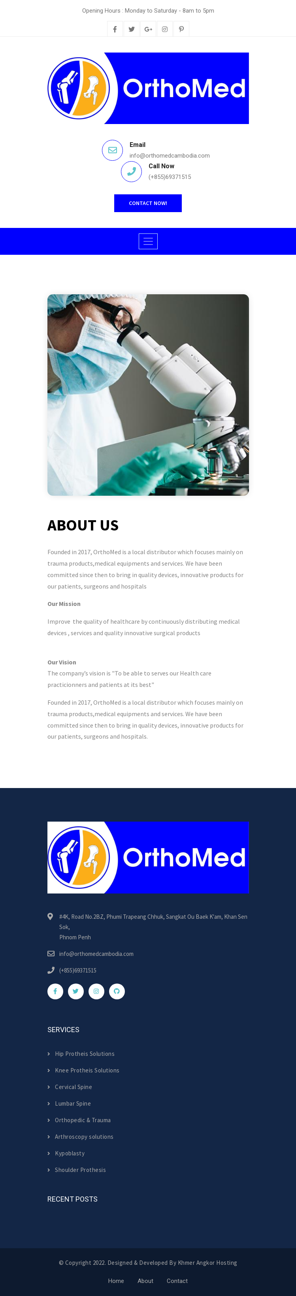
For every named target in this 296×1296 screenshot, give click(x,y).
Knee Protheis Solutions (83, 1070)
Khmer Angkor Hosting (208, 1262)
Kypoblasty (66, 1153)
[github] (117, 991)
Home (116, 1281)
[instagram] (164, 29)
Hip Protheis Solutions (81, 1053)
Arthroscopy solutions (80, 1136)
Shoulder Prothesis (76, 1170)
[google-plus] (148, 29)
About (145, 1281)
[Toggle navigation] (148, 241)
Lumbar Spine (69, 1103)
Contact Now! (148, 203)
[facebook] (115, 29)
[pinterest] (181, 29)
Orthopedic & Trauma (79, 1120)
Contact (177, 1281)
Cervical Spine (69, 1087)
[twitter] (131, 29)
